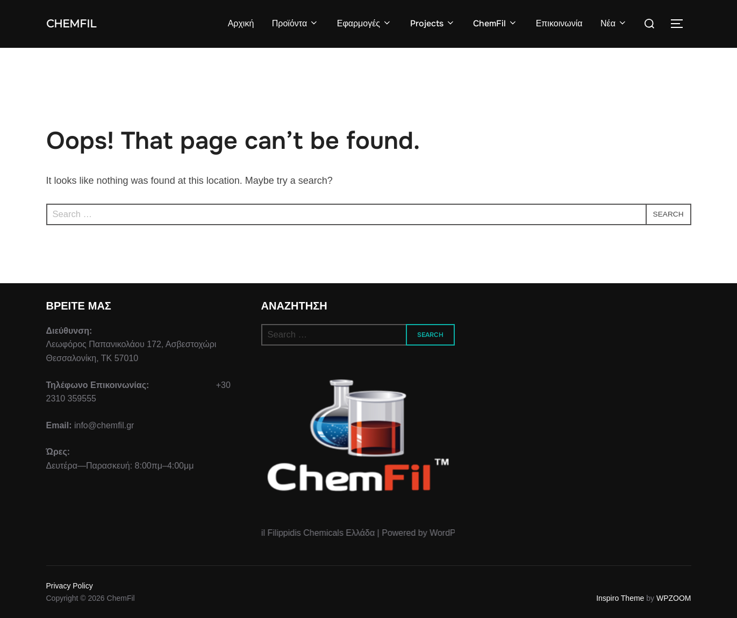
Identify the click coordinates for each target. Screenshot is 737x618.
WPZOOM (673, 598)
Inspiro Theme (620, 598)
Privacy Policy (69, 585)
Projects (432, 23)
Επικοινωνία (558, 23)
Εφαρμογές (364, 23)
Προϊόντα (294, 23)
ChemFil (78, 24)
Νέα (613, 23)
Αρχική (240, 23)
